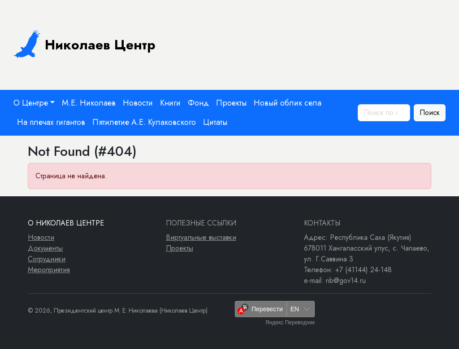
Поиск (430, 112)
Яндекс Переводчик (290, 322)
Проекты (231, 103)
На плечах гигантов (51, 122)
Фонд (198, 103)
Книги (170, 103)
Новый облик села (287, 103)
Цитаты (215, 122)
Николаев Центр (84, 43)
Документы (45, 248)
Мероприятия (49, 270)
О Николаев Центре (66, 223)
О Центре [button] (30, 103)
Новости (138, 103)
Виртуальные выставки (201, 237)
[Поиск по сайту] (384, 112)
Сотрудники (46, 259)
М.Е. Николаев (89, 103)
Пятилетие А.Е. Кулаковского (144, 122)
